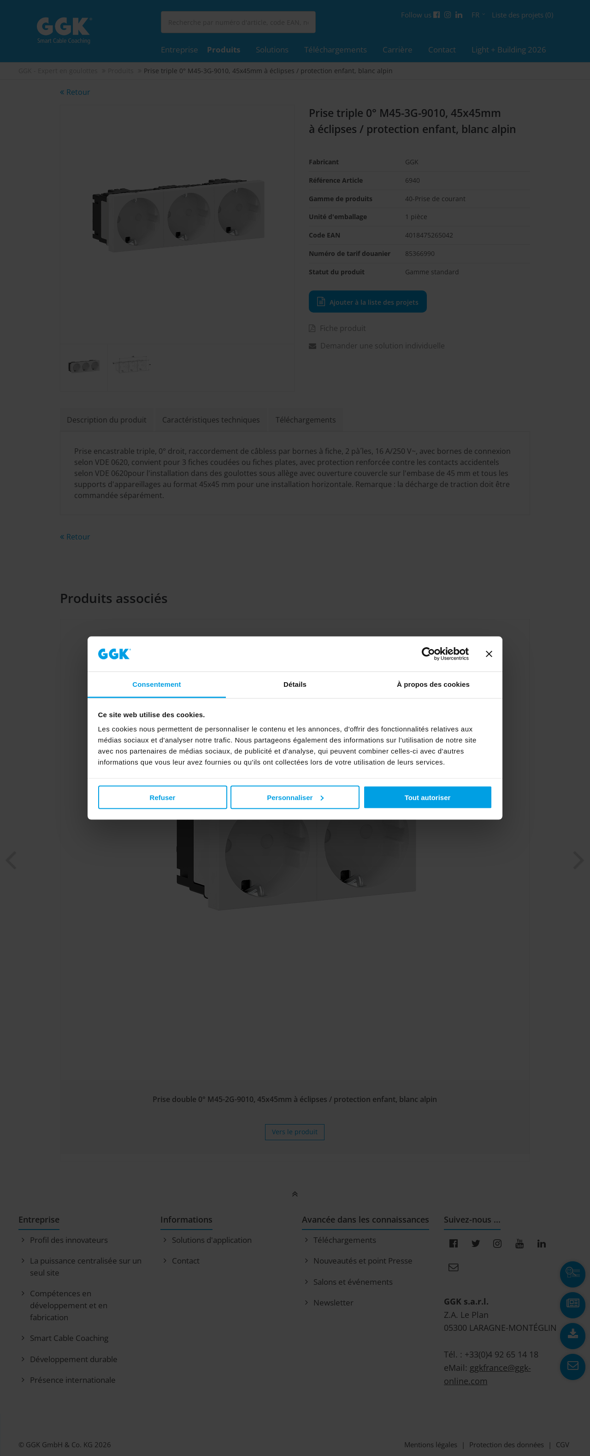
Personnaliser (295, 797)
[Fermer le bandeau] (489, 654)
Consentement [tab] (156, 684)
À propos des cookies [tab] (433, 684)
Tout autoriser (428, 797)
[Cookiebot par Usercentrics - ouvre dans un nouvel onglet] (428, 654)
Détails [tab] (295, 684)
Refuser (163, 797)
